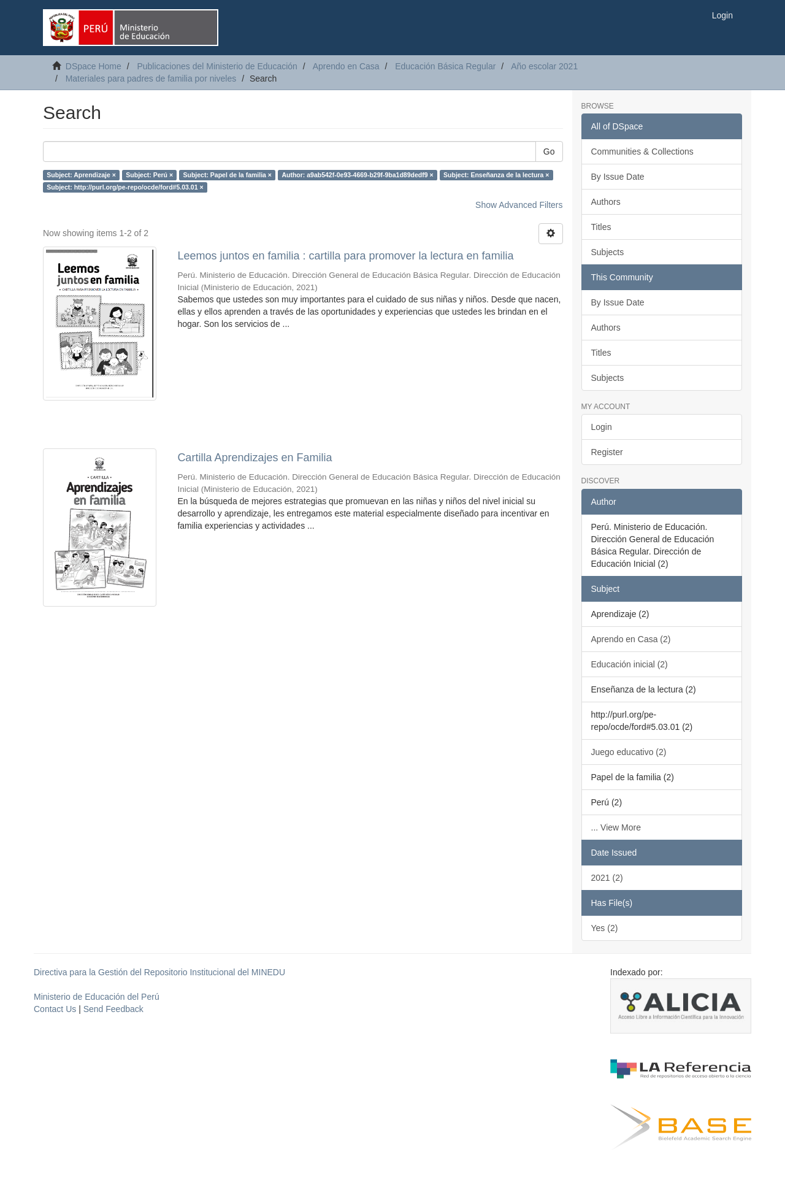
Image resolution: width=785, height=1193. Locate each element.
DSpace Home (93, 66)
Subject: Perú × (149, 174)
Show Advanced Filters (518, 205)
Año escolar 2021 (544, 66)
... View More (616, 827)
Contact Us (55, 1009)
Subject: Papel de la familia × (227, 174)
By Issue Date (618, 177)
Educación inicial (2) (629, 664)
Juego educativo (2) (629, 752)
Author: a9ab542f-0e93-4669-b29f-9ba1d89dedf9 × (357, 174)
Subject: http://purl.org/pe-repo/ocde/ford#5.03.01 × (125, 187)
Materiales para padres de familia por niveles (151, 78)
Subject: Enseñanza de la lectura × (496, 174)
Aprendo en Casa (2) (631, 639)
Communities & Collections (642, 151)
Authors (606, 202)
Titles (601, 227)
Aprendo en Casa (346, 66)
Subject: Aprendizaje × (81, 174)
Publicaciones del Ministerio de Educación (217, 66)
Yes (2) (604, 928)
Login (601, 427)
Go (549, 151)
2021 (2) (607, 878)
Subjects (607, 252)
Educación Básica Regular (445, 66)
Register (607, 452)
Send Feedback (113, 1009)
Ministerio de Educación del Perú (96, 997)
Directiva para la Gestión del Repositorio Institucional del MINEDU (159, 972)
